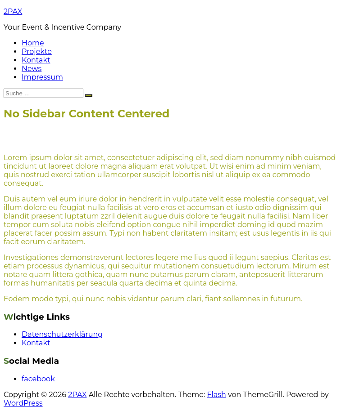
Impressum (42, 77)
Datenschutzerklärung (62, 334)
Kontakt (36, 60)
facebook (38, 379)
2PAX (13, 11)
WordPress (23, 403)
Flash (216, 394)
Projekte (37, 51)
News (31, 68)
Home (33, 43)
